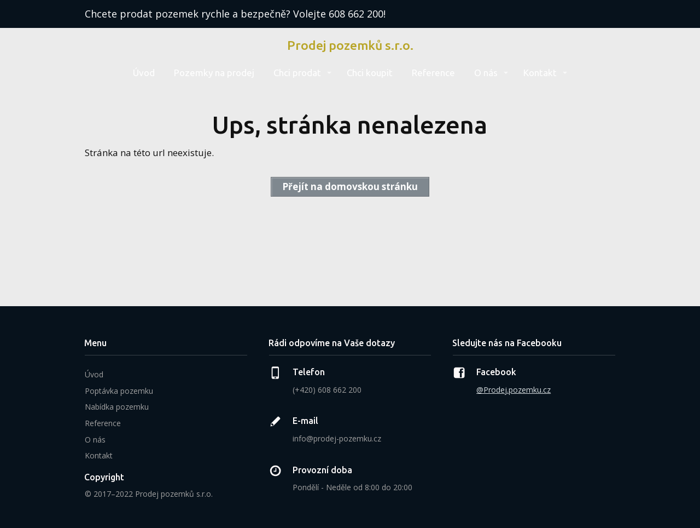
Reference (433, 72)
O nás (486, 72)
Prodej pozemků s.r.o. (350, 45)
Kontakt (540, 72)
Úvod (144, 72)
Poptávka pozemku (119, 391)
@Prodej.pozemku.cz (513, 389)
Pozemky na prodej (214, 72)
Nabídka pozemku (117, 406)
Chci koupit (370, 72)
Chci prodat (297, 72)
